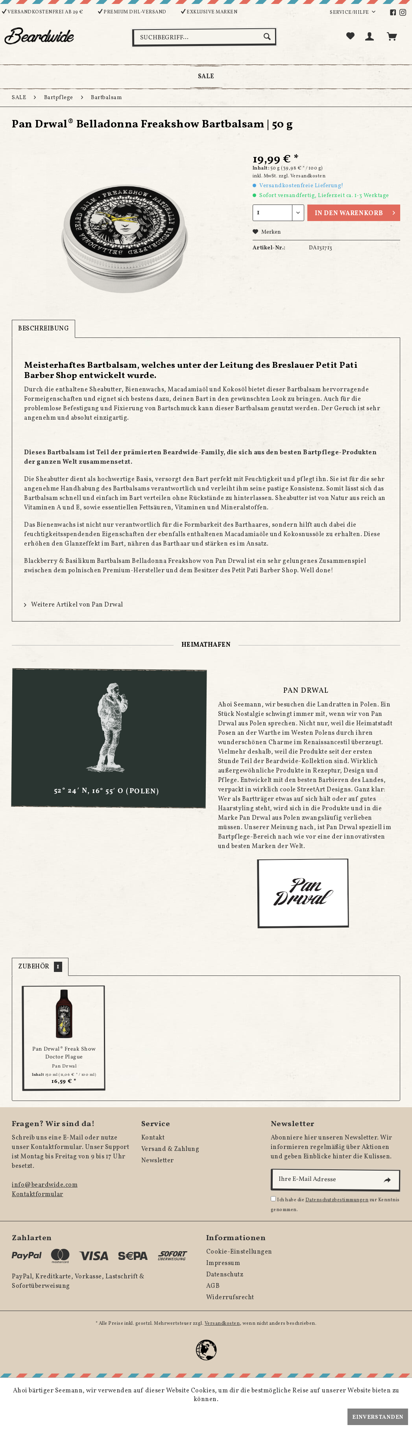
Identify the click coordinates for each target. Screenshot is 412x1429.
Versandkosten (222, 1323)
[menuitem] (397, 13)
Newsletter (157, 1160)
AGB (213, 1286)
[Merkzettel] (350, 36)
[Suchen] (268, 36)
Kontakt (153, 1138)
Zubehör (40, 967)
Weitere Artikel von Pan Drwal (73, 605)
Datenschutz (225, 1274)
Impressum (223, 1263)
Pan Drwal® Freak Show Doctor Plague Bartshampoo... (64, 1053)
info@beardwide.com (45, 1185)
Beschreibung (43, 329)
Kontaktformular (37, 1194)
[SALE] (206, 76)
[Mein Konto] (371, 36)
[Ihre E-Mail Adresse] (335, 1180)
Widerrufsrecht (230, 1297)
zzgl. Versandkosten (302, 176)
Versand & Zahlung (170, 1149)
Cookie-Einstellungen (239, 1252)
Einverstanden (377, 1417)
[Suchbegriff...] (204, 37)
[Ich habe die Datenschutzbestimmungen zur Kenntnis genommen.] (273, 1198)
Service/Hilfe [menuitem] (350, 12)
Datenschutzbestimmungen (337, 1200)
